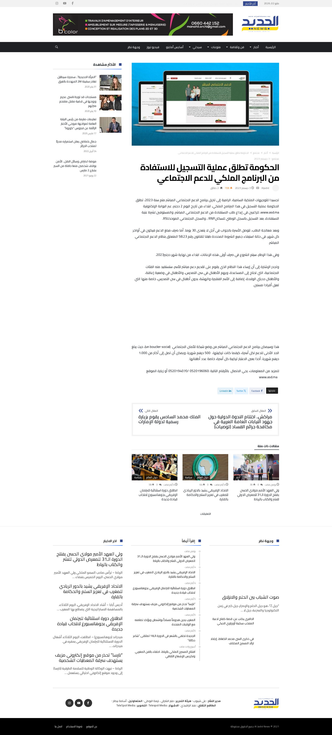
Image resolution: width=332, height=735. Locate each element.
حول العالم (202, 477)
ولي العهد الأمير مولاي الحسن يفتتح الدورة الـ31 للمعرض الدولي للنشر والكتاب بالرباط (258, 494)
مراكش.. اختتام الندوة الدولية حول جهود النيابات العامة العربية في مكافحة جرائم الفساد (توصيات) (240, 419)
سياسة (188, 477)
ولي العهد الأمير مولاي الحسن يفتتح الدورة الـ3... (210, 3)
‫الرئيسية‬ (275, 153)
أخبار (266, 153)
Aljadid (265, 187)
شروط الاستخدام (74, 726)
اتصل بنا (58, 726)
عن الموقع (91, 726)
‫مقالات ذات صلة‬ (268, 447)
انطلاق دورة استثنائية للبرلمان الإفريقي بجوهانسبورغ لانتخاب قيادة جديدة (158, 494)
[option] (256, 477)
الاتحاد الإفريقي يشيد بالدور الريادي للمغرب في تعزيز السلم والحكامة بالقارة (205, 494)
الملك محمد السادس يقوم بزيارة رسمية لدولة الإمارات (170, 417)
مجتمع (256, 153)
